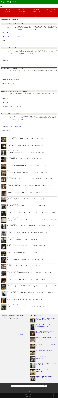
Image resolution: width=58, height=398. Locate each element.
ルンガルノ (7, 102)
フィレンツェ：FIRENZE (21, 9)
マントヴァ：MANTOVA (51, 13)
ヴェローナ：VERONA (7, 13)
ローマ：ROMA (7, 9)
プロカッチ (7, 130)
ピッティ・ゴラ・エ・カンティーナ (13, 36)
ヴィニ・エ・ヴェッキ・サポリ (12, 79)
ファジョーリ (8, 57)
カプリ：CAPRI (36, 16)
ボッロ (6, 32)
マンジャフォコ (8, 122)
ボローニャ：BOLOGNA (51, 9)
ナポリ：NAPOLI (22, 11)
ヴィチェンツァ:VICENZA (7, 16)
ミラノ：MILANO (51, 11)
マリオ (6, 40)
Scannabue (13, 315)
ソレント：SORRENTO (51, 16)
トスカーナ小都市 (36, 13)
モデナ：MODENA (7, 11)
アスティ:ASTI (21, 16)
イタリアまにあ (8, 2)
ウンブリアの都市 (22, 13)
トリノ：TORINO (36, 9)
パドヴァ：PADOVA (36, 11)
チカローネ (7, 76)
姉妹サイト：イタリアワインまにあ (15, 334)
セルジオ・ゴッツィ (9, 83)
